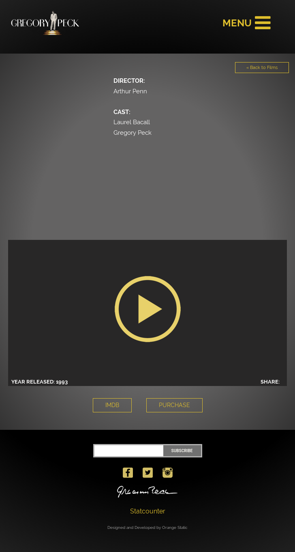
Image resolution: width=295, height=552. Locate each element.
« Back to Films (262, 67)
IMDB (112, 405)
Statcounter (147, 511)
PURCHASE (174, 405)
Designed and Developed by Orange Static (147, 527)
